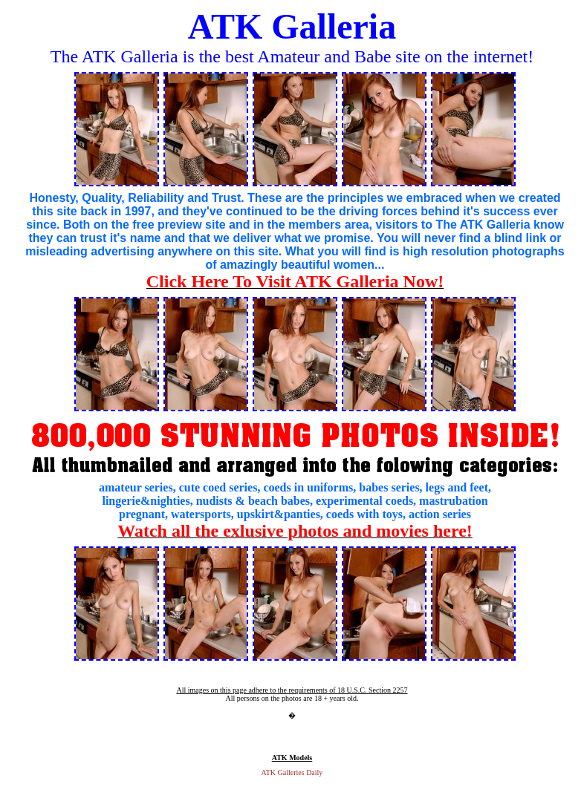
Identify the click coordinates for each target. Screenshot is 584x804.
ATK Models (292, 758)
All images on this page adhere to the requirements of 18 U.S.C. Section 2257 (291, 690)
